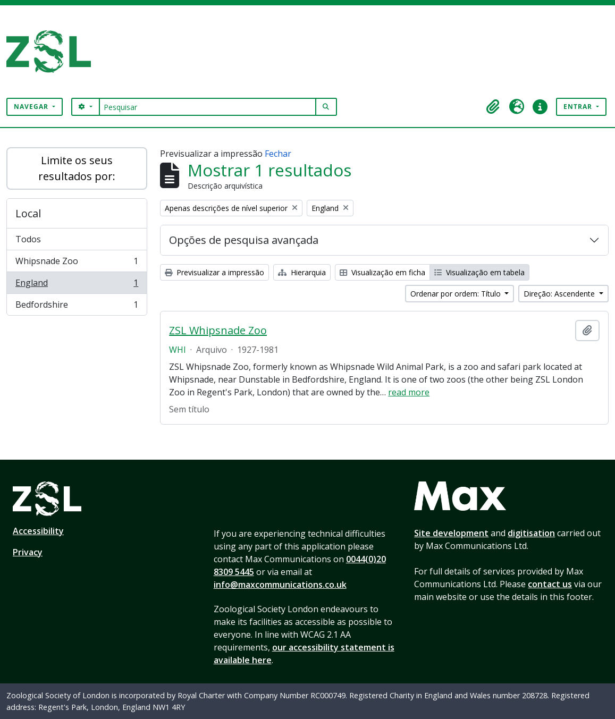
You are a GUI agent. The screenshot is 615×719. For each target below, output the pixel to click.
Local (28, 213)
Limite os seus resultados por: (76, 168)
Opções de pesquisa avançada (243, 240)
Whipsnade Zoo (76, 263)
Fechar (278, 153)
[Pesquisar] (207, 107)
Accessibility (38, 531)
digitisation (531, 533)
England (76, 285)
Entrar (578, 106)
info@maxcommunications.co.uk (280, 584)
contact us (550, 584)
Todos (28, 239)
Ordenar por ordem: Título (456, 294)
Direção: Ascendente (560, 294)
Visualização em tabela (479, 272)
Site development (451, 533)
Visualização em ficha (382, 272)
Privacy (28, 552)
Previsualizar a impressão (214, 272)
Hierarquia (302, 272)
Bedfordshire (76, 306)
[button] (493, 107)
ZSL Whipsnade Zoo (218, 330)
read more (408, 392)
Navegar (32, 106)
